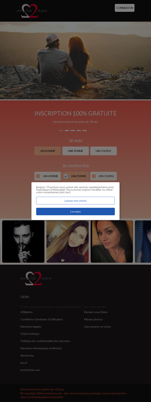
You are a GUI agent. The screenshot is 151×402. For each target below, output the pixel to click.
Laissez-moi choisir (75, 200)
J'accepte (75, 211)
